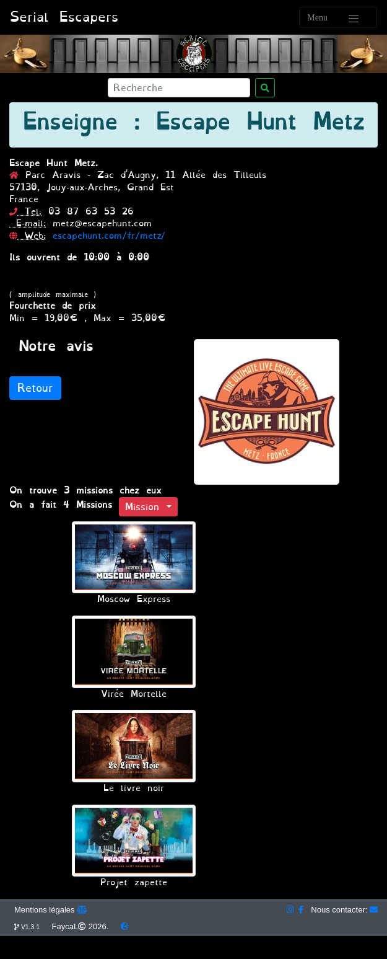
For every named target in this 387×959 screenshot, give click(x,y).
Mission (146, 506)
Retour (35, 388)
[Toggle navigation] (338, 17)
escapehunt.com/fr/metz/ (109, 236)
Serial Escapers (64, 17)
